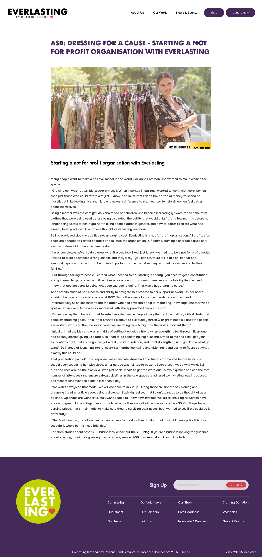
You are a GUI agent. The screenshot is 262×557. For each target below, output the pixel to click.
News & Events (186, 12)
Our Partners (150, 512)
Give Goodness (188, 512)
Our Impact (115, 512)
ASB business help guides (151, 437)
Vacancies (230, 512)
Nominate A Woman (192, 521)
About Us (137, 12)
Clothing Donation (236, 502)
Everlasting (124, 229)
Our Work (160, 12)
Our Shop (185, 502)
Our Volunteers (151, 502)
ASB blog (143, 432)
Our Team (114, 521)
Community (116, 502)
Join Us (146, 521)
